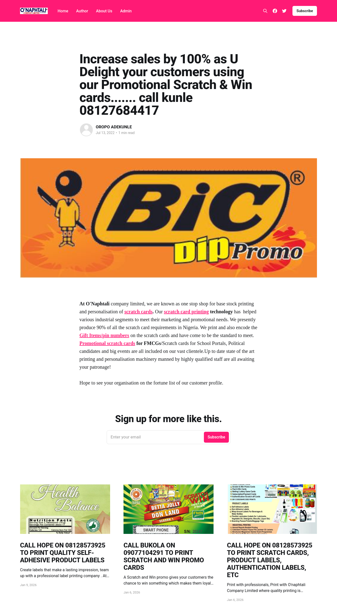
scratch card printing (186, 311)
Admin (126, 11)
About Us (104, 11)
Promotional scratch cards (107, 343)
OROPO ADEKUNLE (114, 126)
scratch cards (138, 311)
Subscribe (304, 11)
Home (63, 11)
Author (82, 11)
